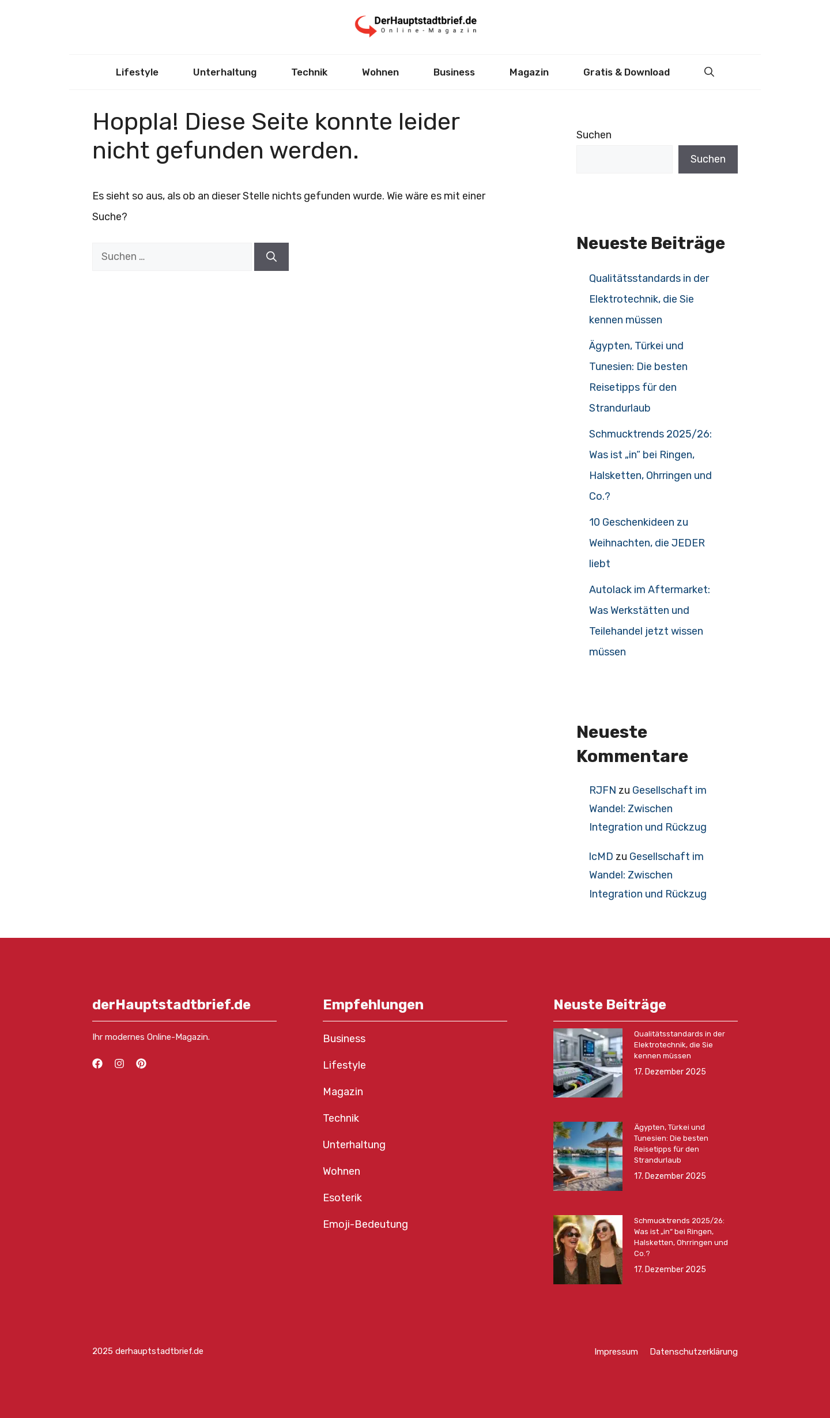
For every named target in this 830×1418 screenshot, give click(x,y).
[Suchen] (271, 257)
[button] (709, 72)
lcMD (601, 856)
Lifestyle (137, 72)
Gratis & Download (626, 72)
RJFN (602, 790)
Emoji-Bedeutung (365, 1224)
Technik (309, 72)
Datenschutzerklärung (694, 1352)
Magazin (529, 72)
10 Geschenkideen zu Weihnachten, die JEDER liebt (647, 543)
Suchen (594, 135)
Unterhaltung (224, 72)
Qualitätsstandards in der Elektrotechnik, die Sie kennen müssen (649, 299)
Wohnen (380, 72)
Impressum (616, 1352)
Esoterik (342, 1197)
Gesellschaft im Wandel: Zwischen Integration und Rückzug (648, 809)
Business (454, 72)
